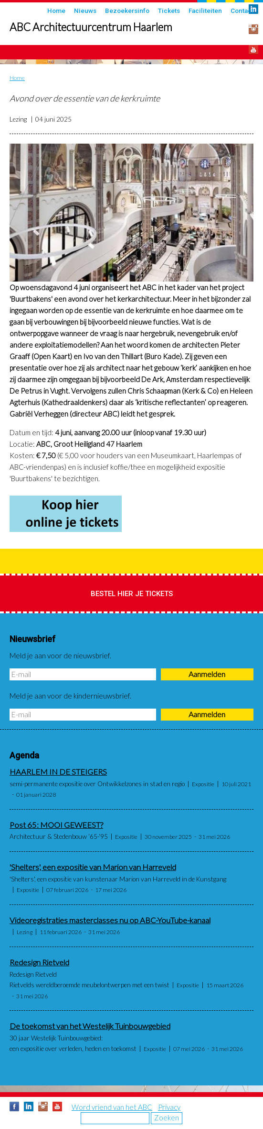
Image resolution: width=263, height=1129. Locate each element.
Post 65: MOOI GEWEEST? (56, 825)
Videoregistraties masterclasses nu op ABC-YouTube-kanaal (110, 920)
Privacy (169, 1107)
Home (56, 10)
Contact (242, 10)
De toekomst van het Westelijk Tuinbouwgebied (90, 1026)
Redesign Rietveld (39, 962)
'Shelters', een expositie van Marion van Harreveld (93, 867)
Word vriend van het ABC (112, 1107)
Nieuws (85, 10)
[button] (131, 213)
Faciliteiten (205, 10)
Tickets (169, 10)
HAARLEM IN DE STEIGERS (58, 772)
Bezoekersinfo (127, 10)
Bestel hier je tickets (132, 593)
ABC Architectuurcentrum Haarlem (91, 27)
